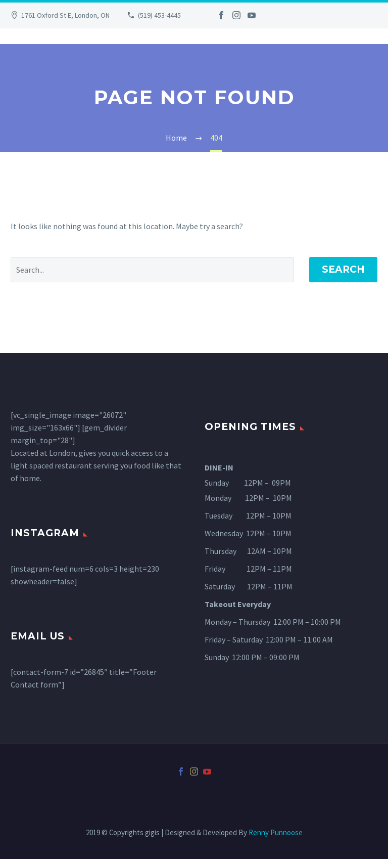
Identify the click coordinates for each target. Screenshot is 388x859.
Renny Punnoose (276, 832)
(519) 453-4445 (159, 15)
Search (343, 269)
